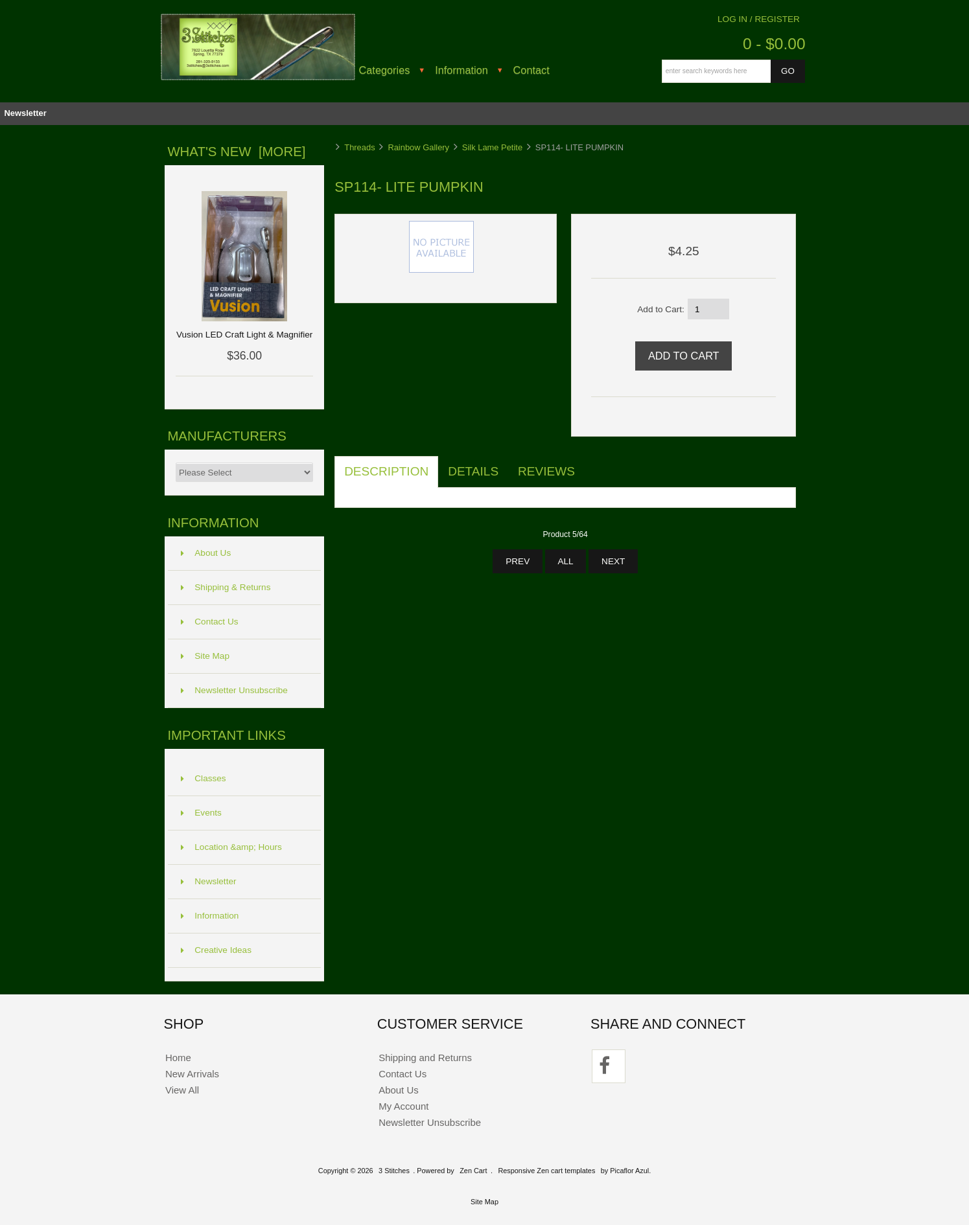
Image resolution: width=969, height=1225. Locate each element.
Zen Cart (473, 1170)
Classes (203, 778)
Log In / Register (759, 19)
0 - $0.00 (774, 43)
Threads (359, 147)
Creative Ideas (216, 950)
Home (178, 1057)
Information (461, 70)
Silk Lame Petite (492, 147)
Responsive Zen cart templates (546, 1170)
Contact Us (209, 621)
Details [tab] (473, 471)
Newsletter (25, 113)
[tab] (594, 464)
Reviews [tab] (546, 471)
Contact (531, 70)
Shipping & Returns (225, 587)
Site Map (205, 656)
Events (201, 813)
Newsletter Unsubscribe (234, 690)
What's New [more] (236, 151)
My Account (403, 1106)
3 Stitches (394, 1170)
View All (182, 1089)
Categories (384, 70)
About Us (206, 553)
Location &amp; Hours (231, 847)
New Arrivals (192, 1073)
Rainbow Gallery (418, 147)
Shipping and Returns (425, 1057)
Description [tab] (386, 471)
